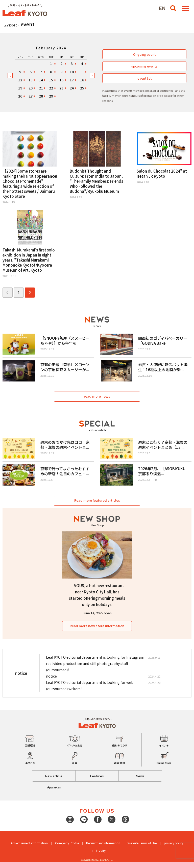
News (140, 776)
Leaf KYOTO (10, 25)
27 (31, 96)
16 (61, 79)
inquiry (101, 850)
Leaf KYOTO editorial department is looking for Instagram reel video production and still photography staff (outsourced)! (95, 663)
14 (41, 79)
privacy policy (173, 843)
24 (72, 87)
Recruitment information (103, 843)
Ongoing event (144, 54)
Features (97, 776)
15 (51, 79)
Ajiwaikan (54, 787)
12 (20, 79)
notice (51, 676)
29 (51, 96)
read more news (97, 396)
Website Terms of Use (142, 843)
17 (72, 79)
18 (82, 79)
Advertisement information (29, 843)
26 (20, 96)
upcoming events (144, 66)
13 (31, 79)
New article (53, 776)
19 (20, 87)
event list (144, 78)
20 (31, 87)
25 (82, 87)
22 (51, 87)
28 (41, 96)
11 (82, 71)
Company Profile (67, 843)
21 (41, 87)
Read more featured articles (97, 500)
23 (61, 87)
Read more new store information (97, 625)
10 (72, 71)
